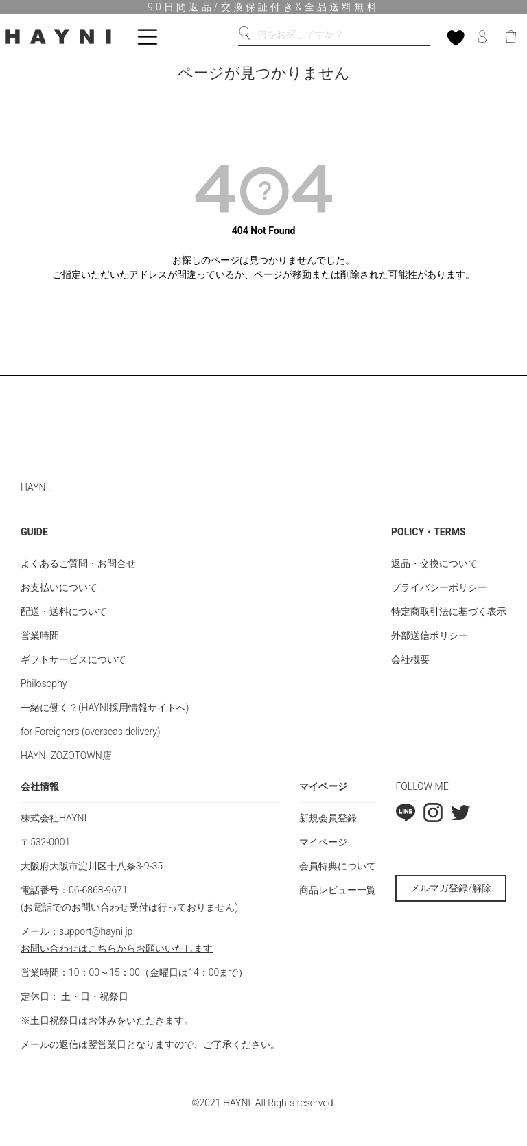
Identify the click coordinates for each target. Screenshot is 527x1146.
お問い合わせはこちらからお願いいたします (117, 948)
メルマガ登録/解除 (450, 887)
